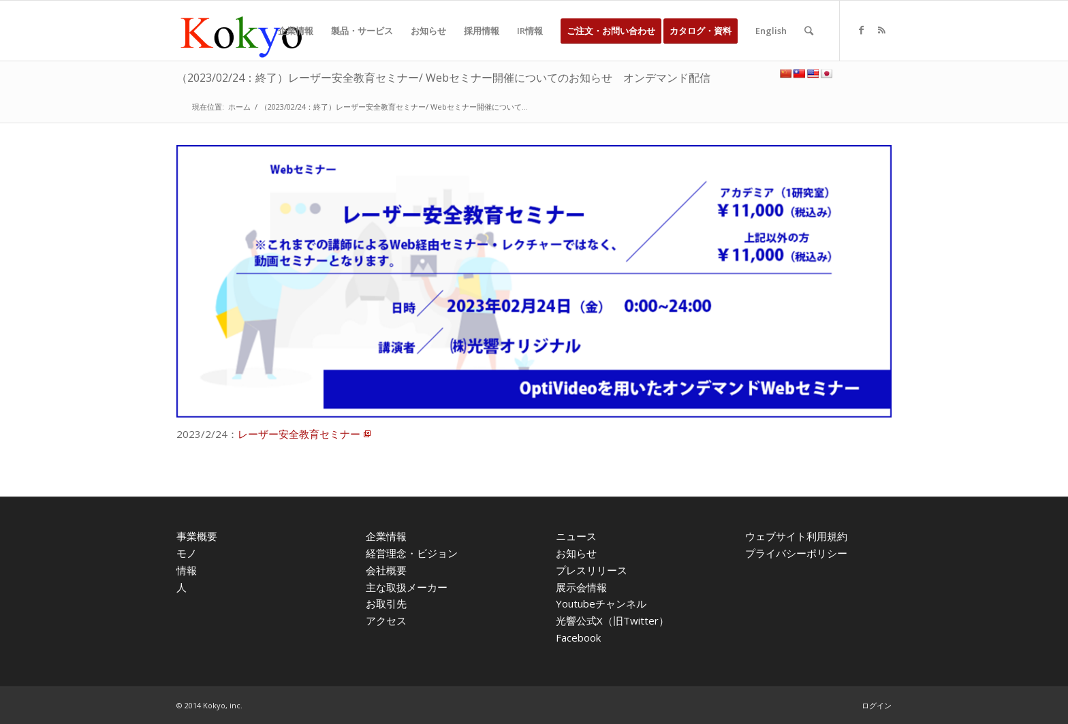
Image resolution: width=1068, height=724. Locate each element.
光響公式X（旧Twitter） (612, 620)
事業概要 (196, 536)
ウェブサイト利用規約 (796, 536)
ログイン (877, 705)
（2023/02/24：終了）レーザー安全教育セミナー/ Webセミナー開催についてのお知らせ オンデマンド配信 (443, 77)
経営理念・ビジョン (412, 553)
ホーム (239, 106)
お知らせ (576, 553)
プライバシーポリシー (796, 553)
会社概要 (386, 570)
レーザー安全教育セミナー (299, 434)
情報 (186, 570)
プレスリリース (591, 570)
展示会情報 (581, 587)
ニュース (576, 536)
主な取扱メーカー (406, 587)
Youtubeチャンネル (601, 603)
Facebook (578, 637)
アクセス (386, 620)
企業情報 (386, 536)
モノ (186, 553)
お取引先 (386, 603)
